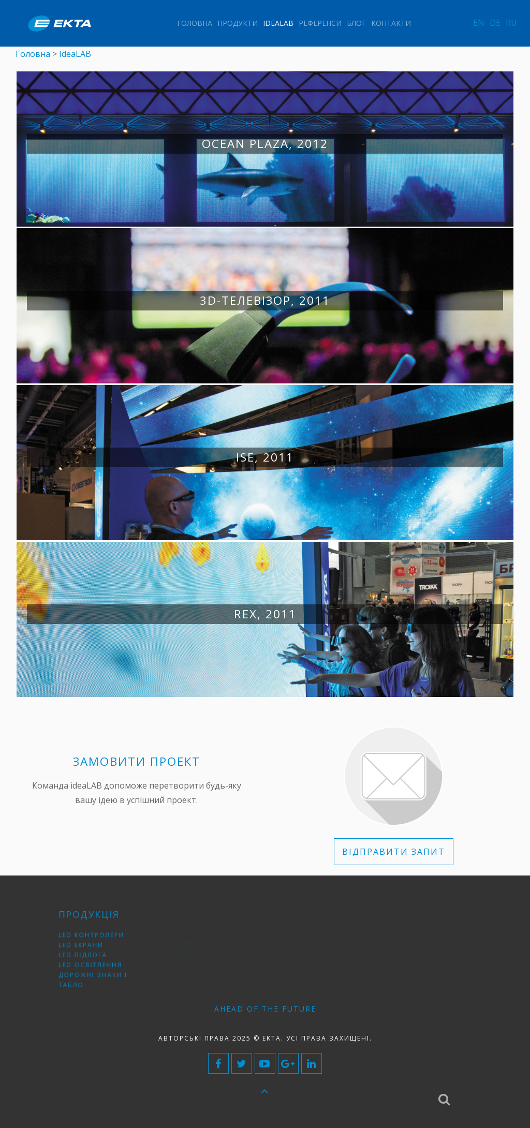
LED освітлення (92, 962)
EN (478, 22)
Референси (320, 23)
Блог (356, 23)
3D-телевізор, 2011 (265, 300)
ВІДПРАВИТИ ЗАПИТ (393, 851)
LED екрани (85, 947)
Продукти (237, 23)
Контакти (391, 23)
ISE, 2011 (265, 457)
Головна (194, 23)
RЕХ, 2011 (265, 614)
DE (495, 22)
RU (511, 22)
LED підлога (87, 955)
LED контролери (93, 939)
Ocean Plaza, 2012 (265, 144)
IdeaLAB (278, 23)
